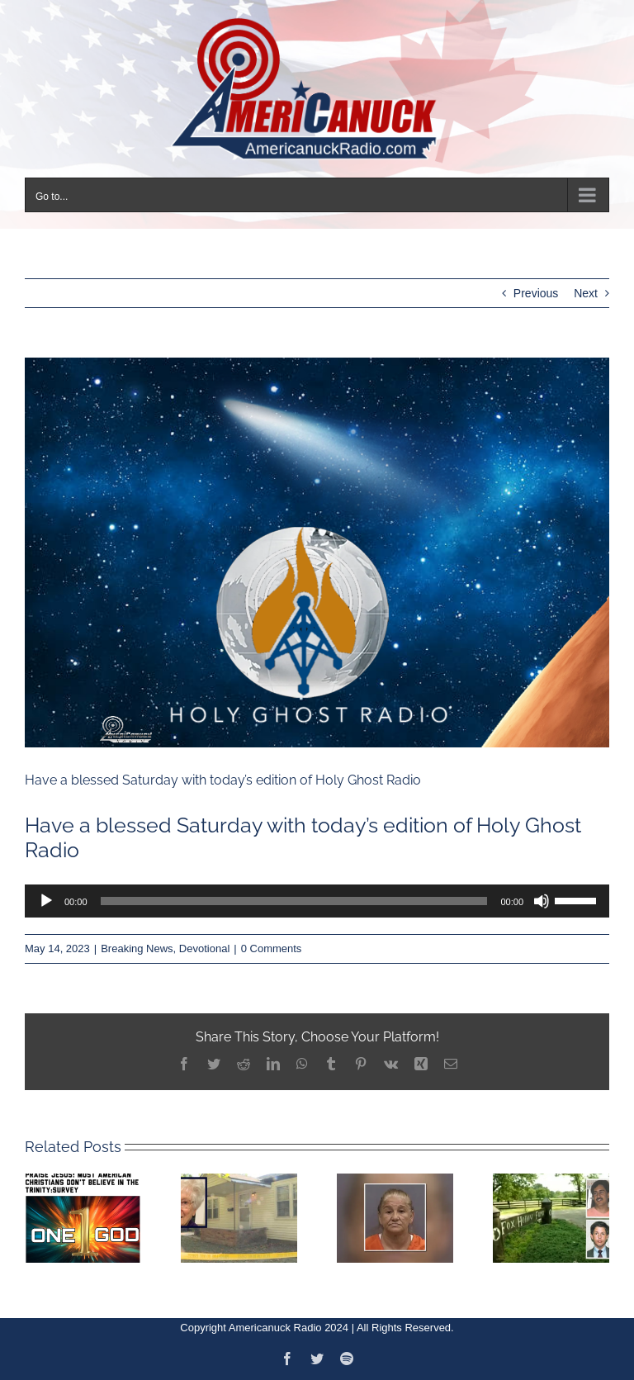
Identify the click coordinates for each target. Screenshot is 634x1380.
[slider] (294, 901)
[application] (317, 901)
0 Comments (271, 948)
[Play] (46, 901)
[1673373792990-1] (317, 552)
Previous (535, 293)
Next (586, 293)
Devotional (204, 948)
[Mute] (541, 901)
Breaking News (137, 948)
